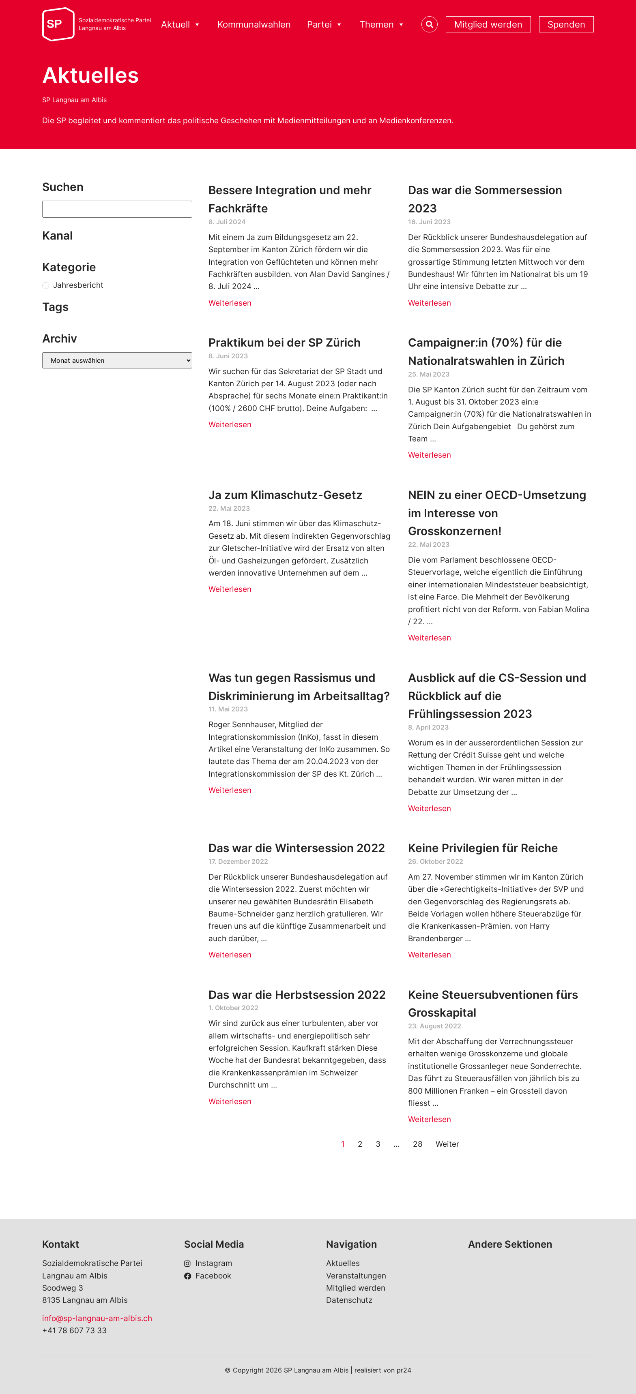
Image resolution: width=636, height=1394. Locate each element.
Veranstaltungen (356, 1276)
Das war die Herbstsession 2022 (297, 995)
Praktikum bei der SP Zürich (284, 342)
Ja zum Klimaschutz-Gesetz (285, 495)
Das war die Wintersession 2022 (296, 848)
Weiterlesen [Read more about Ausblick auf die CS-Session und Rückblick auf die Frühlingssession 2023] (429, 808)
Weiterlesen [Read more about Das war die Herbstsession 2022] (229, 1101)
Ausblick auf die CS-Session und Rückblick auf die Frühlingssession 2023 (497, 696)
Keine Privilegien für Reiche (483, 848)
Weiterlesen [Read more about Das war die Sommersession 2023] (429, 303)
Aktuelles (343, 1263)
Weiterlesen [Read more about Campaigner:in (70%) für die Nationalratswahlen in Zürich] (429, 455)
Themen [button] (382, 24)
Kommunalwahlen (254, 24)
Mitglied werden (488, 24)
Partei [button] (325, 24)
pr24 (404, 1370)
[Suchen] (117, 209)
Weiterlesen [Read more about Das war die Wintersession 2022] (229, 954)
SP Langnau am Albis (74, 100)
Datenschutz (349, 1300)
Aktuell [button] (181, 24)
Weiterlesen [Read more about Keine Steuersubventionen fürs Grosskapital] (429, 1119)
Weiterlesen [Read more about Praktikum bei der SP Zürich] (229, 424)
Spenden (566, 24)
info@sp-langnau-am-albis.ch (97, 1318)
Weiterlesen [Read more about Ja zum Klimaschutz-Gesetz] (229, 589)
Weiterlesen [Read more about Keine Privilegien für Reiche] (429, 954)
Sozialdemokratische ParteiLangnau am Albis (115, 24)
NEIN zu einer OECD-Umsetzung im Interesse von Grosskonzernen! (497, 513)
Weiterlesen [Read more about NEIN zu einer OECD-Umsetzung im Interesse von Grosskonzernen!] (429, 637)
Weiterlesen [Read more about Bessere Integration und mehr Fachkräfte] (229, 303)
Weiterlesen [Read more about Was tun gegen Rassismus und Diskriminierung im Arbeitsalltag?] (229, 790)
